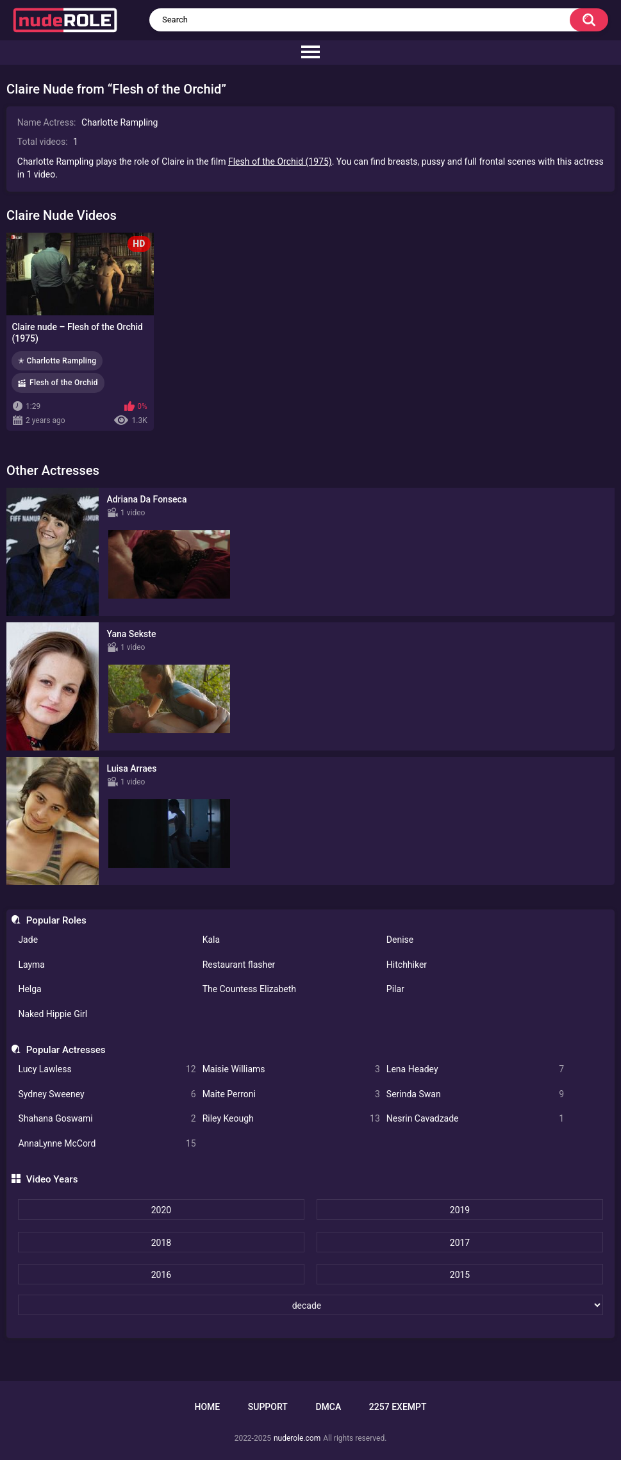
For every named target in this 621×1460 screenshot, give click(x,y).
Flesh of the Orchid (63, 382)
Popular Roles (56, 920)
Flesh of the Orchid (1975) (280, 161)
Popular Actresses (66, 1050)
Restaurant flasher (239, 964)
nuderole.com (297, 1438)
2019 (460, 1210)
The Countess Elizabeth (249, 989)
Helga (29, 989)
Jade (28, 939)
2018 (161, 1243)
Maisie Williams (291, 1069)
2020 (161, 1210)
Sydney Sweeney (106, 1094)
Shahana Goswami (106, 1118)
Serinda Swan (475, 1094)
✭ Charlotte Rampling (57, 360)
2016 (161, 1275)
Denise (399, 939)
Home (207, 1407)
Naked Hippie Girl (52, 1014)
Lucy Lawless (106, 1069)
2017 (460, 1243)
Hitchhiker (406, 964)
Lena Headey (475, 1069)
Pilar (395, 989)
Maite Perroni (291, 1094)
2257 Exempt (398, 1407)
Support (268, 1407)
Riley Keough (291, 1118)
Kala (211, 939)
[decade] (311, 1305)
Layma (31, 964)
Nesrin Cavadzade (475, 1118)
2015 (460, 1275)
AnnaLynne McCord (106, 1143)
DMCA (328, 1407)
